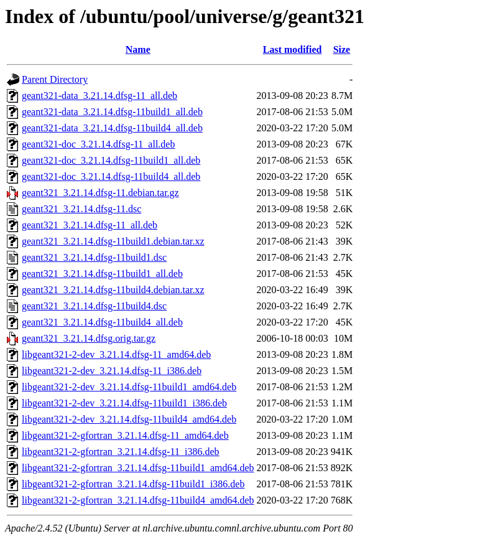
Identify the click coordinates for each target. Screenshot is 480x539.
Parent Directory (55, 79)
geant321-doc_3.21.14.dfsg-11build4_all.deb (111, 176)
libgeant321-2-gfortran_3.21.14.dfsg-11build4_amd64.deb (138, 500)
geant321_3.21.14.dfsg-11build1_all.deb (102, 273)
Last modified (292, 49)
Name (138, 49)
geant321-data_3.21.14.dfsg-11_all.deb (99, 95)
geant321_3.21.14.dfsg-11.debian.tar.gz (100, 192)
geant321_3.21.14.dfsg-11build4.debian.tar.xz (113, 289)
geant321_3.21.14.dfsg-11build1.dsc (94, 257)
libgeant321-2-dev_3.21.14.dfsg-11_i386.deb (111, 370)
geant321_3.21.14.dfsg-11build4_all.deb (102, 322)
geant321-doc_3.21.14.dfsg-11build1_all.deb (111, 160)
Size (342, 49)
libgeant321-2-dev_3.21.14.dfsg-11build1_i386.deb (124, 403)
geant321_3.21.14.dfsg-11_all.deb (89, 225)
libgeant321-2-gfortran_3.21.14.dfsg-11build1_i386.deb (133, 484)
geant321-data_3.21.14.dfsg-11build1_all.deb (112, 111)
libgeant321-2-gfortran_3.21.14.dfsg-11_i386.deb (120, 451)
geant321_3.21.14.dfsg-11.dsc (81, 209)
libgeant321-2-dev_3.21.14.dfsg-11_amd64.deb (116, 354)
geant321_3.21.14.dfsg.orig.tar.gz (88, 338)
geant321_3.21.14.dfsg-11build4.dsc (94, 306)
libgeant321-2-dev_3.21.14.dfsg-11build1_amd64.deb (129, 387)
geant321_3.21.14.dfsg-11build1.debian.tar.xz (113, 241)
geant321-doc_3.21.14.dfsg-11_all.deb (98, 144)
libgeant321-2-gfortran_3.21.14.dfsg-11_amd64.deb (125, 435)
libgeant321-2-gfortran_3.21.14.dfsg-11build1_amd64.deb (138, 467)
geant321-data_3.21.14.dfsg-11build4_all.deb (112, 128)
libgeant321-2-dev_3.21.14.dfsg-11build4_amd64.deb (129, 419)
